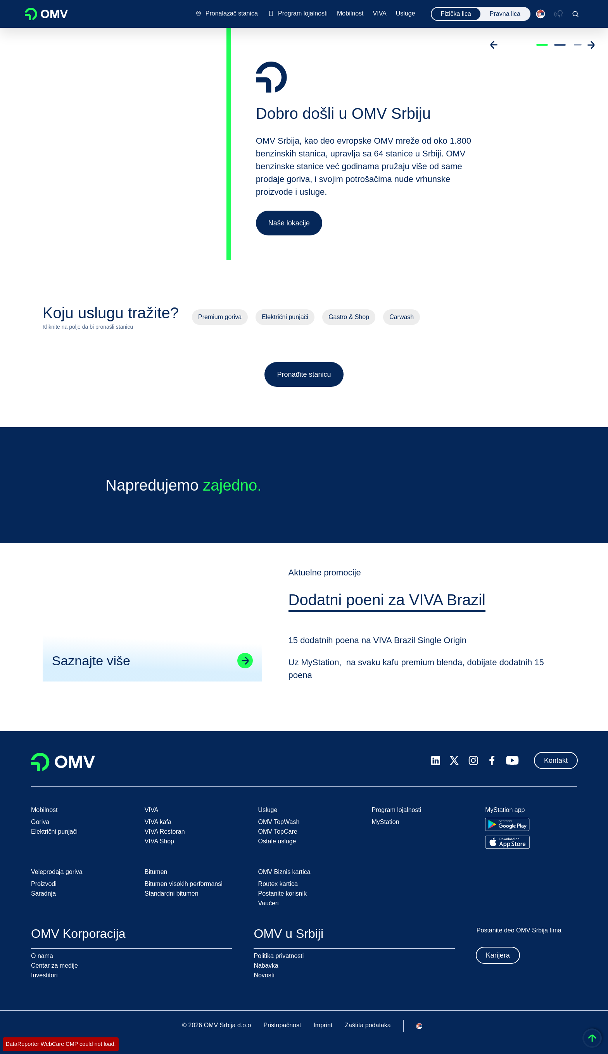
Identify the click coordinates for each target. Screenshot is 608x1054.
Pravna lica (505, 13)
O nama (42, 956)
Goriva (40, 822)
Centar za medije (54, 965)
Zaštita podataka (367, 1025)
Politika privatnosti (279, 956)
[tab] (388, 609)
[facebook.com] (492, 760)
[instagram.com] (473, 761)
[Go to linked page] (244, 669)
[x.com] (454, 760)
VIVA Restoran (165, 831)
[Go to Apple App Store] (507, 842)
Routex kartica (278, 884)
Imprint (322, 1025)
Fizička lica (456, 13)
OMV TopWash (279, 822)
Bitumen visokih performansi (184, 884)
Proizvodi (44, 884)
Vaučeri (268, 903)
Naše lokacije (289, 223)
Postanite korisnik (282, 893)
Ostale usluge (277, 841)
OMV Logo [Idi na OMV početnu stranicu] (46, 14)
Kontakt (556, 760)
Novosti (264, 975)
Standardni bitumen (172, 893)
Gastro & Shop (348, 317)
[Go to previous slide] (494, 45)
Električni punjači (285, 317)
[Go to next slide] (591, 45)
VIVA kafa (158, 822)
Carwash (401, 317)
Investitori (44, 975)
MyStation (385, 822)
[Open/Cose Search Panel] (575, 14)
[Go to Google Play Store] (507, 824)
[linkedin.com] (435, 761)
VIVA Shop (159, 841)
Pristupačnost (282, 1025)
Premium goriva (220, 317)
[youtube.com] (512, 760)
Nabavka (266, 965)
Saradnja (43, 893)
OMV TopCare (277, 831)
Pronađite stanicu (304, 374)
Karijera (498, 955)
